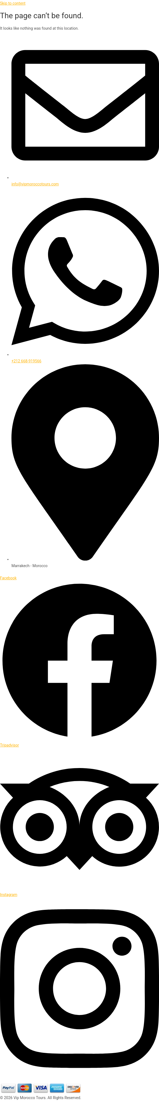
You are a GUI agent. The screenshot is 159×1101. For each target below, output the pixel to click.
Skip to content (12, 3)
